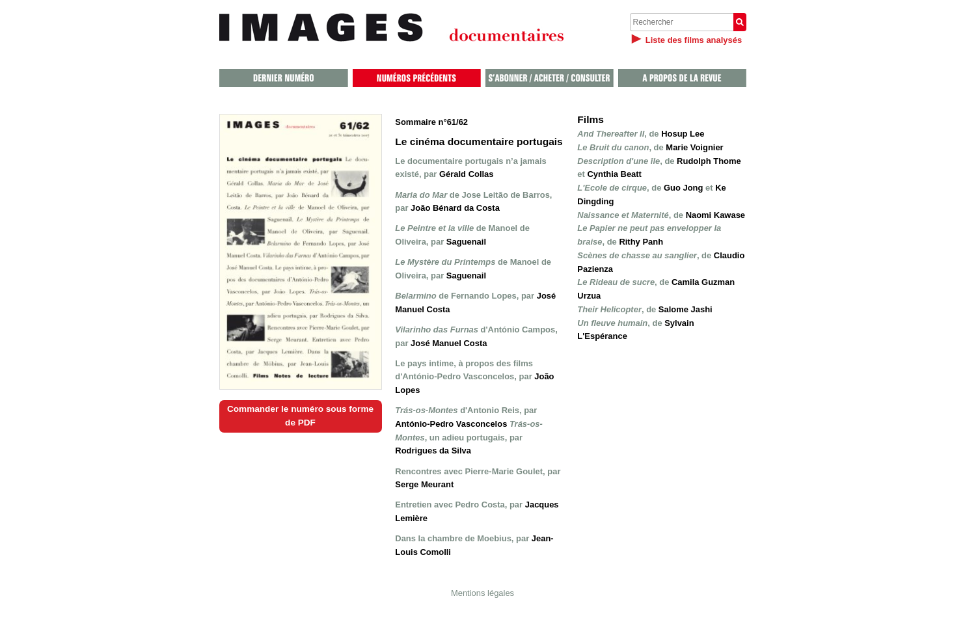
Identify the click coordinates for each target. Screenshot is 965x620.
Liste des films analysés (694, 40)
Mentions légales (482, 593)
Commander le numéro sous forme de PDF (300, 415)
